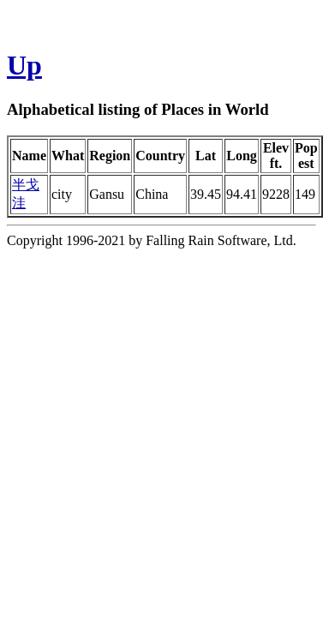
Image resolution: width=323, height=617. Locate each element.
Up (24, 65)
